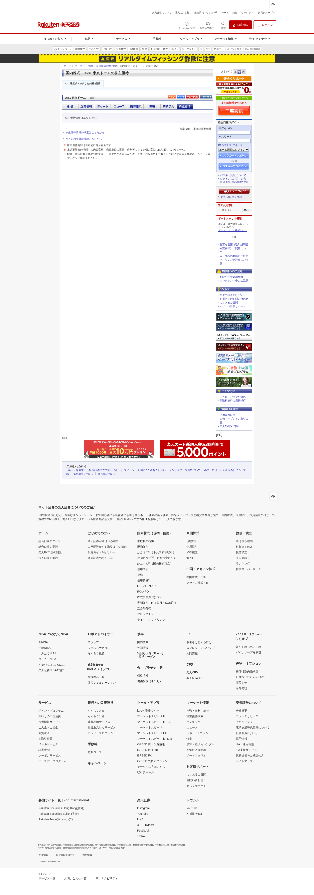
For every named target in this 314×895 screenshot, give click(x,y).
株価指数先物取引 (247, 671)
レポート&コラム (197, 733)
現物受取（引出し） (149, 681)
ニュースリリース (247, 716)
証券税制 (44, 749)
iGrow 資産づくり (148, 710)
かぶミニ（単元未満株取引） (156, 552)
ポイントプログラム (51, 710)
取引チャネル (145, 772)
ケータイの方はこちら (151, 766)
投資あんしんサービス (102, 727)
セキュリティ (244, 721)
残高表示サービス (99, 721)
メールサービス (48, 744)
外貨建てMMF (245, 546)
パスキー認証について (233, 175)
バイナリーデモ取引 (248, 652)
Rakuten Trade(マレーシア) (55, 819)
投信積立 (241, 552)
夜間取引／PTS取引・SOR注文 (157, 602)
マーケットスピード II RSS (154, 721)
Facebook (143, 830)
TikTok (141, 836)
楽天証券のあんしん (100, 558)
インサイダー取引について (184, 470)
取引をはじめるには (199, 642)
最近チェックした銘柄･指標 (85, 83)
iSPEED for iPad (147, 749)
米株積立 (192, 552)
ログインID (225, 128)
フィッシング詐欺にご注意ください (145, 470)
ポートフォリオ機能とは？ (232, 230)
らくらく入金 (96, 710)
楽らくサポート (196, 785)
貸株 (140, 574)
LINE (140, 819)
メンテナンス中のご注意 (234, 280)
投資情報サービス (49, 721)
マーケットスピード (149, 727)
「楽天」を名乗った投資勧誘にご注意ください (92, 470)
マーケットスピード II (151, 716)
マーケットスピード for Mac (155, 738)
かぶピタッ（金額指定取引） (156, 558)
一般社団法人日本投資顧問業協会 (170, 845)
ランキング (243, 563)
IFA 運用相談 (245, 744)
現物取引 (142, 546)
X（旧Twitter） (146, 825)
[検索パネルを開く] (223, 25)
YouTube (142, 813)
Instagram (143, 808)
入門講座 (192, 653)
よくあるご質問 (229, 302)
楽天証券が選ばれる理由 (103, 541)
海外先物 (241, 688)
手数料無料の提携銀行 (233, 400)
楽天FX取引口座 (229, 426)
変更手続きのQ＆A (231, 294)
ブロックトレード (148, 614)
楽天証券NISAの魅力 (51, 670)
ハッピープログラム (100, 733)
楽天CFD (192, 672)
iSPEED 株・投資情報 (151, 744)
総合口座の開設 (48, 546)
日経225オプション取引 (251, 677)
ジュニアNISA (47, 659)
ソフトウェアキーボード (234, 145)
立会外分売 (144, 608)
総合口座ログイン (49, 541)
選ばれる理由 (244, 541)
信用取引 (142, 569)
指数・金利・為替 (197, 710)
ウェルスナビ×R (98, 647)
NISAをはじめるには (51, 664)
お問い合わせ (194, 780)
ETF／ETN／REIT (148, 586)
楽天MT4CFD (194, 678)
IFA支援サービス (246, 749)
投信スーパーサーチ (248, 569)
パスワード (225, 136)
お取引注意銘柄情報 (231, 276)
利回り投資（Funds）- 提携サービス (151, 655)
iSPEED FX (144, 755)
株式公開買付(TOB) (149, 597)
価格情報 (142, 675)
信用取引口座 (227, 414)
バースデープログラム (52, 761)
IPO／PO (143, 591)
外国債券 (142, 647)
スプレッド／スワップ (200, 647)
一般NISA (44, 647)
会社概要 (241, 710)
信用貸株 (143, 580)
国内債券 (142, 642)
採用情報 (241, 738)
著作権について (107, 473)
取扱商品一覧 (96, 677)
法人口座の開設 (48, 558)
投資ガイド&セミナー (101, 552)
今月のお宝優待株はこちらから (83, 138)
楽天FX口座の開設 (50, 552)
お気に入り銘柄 (196, 749)
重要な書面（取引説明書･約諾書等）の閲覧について (235, 248)
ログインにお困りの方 (233, 178)
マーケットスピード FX (152, 733)
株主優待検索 (194, 716)
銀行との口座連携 (49, 716)
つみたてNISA (47, 653)
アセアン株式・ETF (198, 582)
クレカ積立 (243, 558)
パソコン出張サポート (233, 306)
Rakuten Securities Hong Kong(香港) (61, 808)
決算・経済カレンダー (200, 744)
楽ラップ (93, 642)
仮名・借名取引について (79, 473)
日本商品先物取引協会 (105, 845)
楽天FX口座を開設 (231, 196)
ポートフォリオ (196, 755)
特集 (189, 738)
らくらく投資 (96, 653)
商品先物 (241, 682)
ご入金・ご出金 (48, 727)
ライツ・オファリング (151, 619)
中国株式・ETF (196, 577)
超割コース (95, 752)
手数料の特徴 (145, 541)
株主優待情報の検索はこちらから (85, 132)
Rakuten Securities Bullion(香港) (58, 813)
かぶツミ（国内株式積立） (155, 563)
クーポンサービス (49, 755)
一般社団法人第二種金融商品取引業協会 (135, 845)
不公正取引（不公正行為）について (225, 470)
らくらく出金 (96, 716)
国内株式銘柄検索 (106, 65)
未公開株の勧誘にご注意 (234, 255)
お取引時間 (45, 738)
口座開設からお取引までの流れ (107, 546)
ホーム (68, 65)
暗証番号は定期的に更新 (234, 182)
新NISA (43, 642)
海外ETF (191, 558)
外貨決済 (44, 733)
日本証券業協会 (54, 845)
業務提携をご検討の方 (250, 755)
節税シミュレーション (102, 682)
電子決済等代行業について (253, 727)
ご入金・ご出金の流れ (233, 396)
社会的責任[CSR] (246, 733)
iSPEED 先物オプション (152, 761)
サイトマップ (244, 761)
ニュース (192, 727)
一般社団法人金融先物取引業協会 (78, 845)
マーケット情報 (84, 65)
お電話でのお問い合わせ (234, 298)
